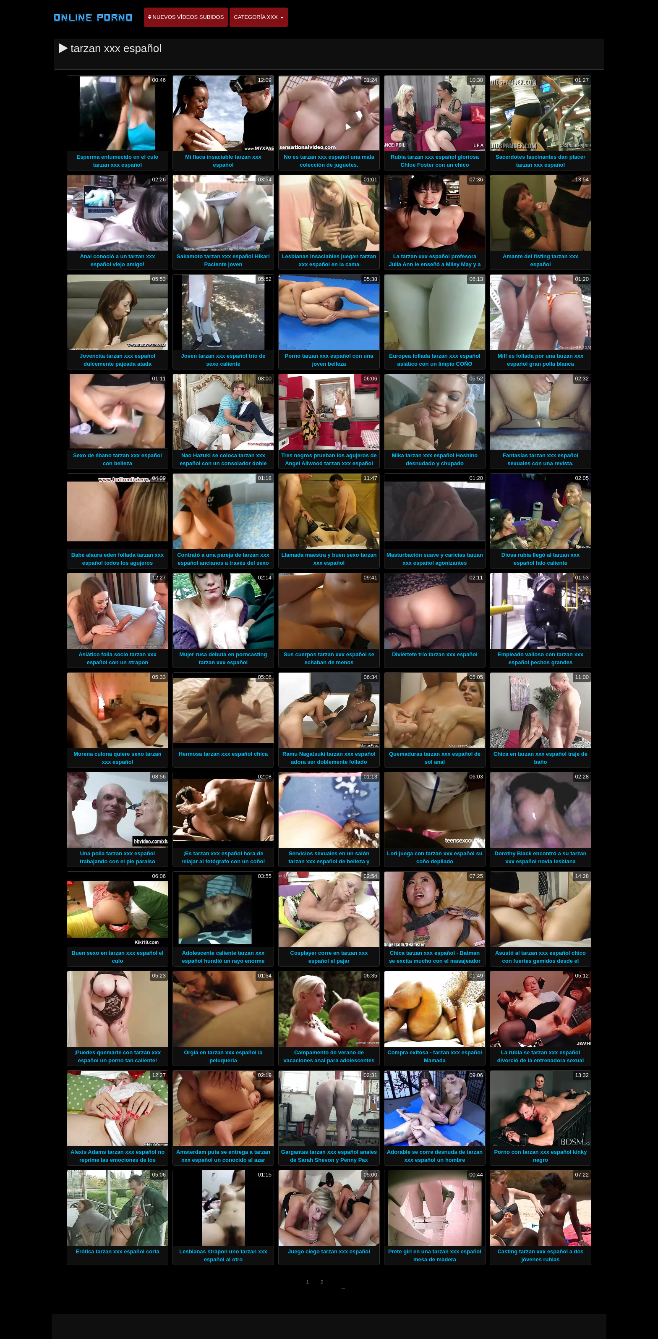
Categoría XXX (258, 17)
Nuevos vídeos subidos (186, 17)
